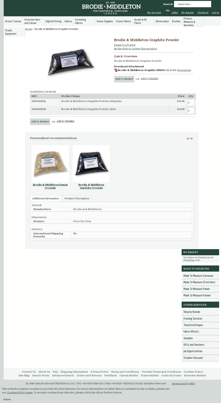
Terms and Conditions (125, 371)
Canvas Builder (128, 375)
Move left (191, 138)
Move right (188, 138)
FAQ (55, 371)
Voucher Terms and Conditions (161, 371)
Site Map (24, 375)
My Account (154, 12)
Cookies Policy (193, 371)
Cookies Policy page (19, 392)
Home (28, 29)
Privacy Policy (99, 371)
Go (168, 10)
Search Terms (40, 375)
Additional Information (45, 198)
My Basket (187, 12)
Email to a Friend (124, 45)
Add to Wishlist (149, 78)
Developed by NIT (183, 383)
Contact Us (29, 371)
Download (184, 70)
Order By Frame (171, 375)
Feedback (110, 375)
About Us (44, 371)
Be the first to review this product (135, 48)
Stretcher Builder (195, 375)
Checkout (203, 12)
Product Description (77, 198)
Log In (215, 12)
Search (168, 4)
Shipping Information (74, 371)
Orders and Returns (89, 375)
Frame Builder (150, 375)
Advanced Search (63, 375)
